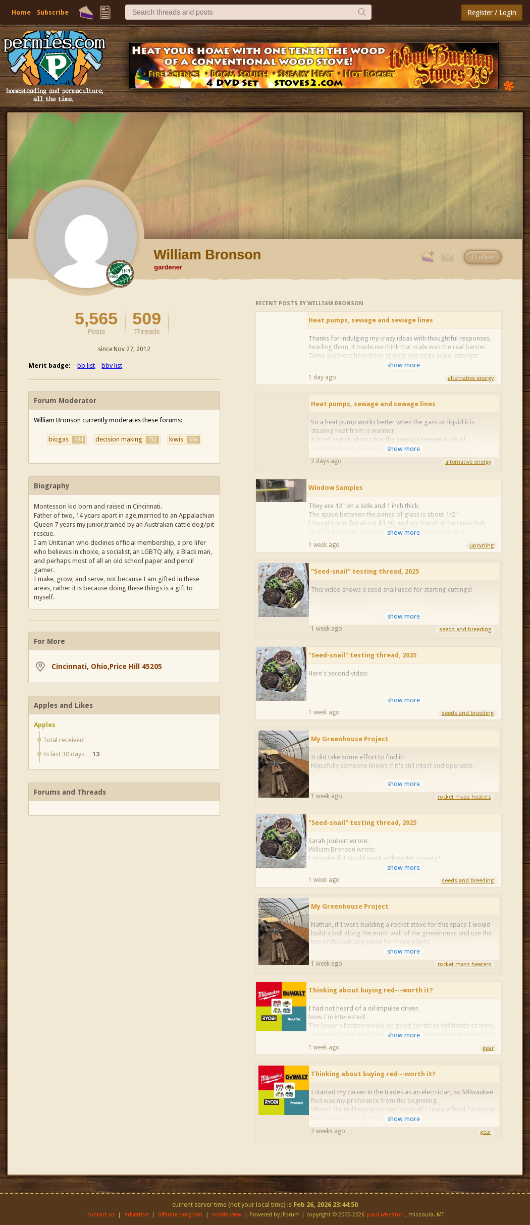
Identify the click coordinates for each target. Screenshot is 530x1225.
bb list (86, 365)
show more (403, 365)
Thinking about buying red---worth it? (370, 990)
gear (488, 1048)
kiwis (184, 439)
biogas (66, 439)
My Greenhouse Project (350, 739)
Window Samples (335, 487)
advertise (136, 1214)
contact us (101, 1214)
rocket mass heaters (464, 797)
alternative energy (471, 378)
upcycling (481, 545)
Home (21, 12)
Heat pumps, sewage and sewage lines (370, 320)
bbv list (111, 365)
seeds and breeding (465, 629)
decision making (127, 439)
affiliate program (180, 1214)
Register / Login (491, 13)
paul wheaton (385, 1214)
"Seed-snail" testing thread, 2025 (365, 571)
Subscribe (53, 12)
